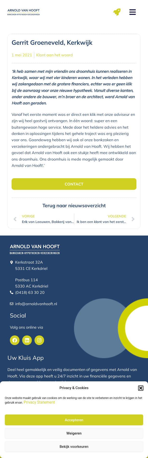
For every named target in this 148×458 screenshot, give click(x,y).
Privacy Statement (39, 402)
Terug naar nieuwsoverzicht (74, 205)
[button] (140, 388)
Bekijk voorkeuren (74, 446)
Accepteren (74, 420)
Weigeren (74, 433)
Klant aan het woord (54, 54)
